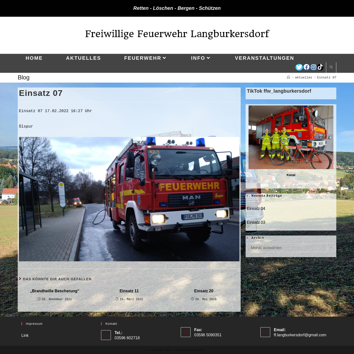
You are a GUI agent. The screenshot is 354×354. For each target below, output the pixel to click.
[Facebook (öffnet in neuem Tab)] (306, 67)
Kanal (291, 175)
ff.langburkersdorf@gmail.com (300, 335)
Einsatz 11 (129, 291)
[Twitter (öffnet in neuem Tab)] (299, 67)
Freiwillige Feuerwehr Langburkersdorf (177, 33)
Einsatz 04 (256, 208)
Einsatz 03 (256, 222)
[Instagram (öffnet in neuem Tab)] (313, 67)
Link (25, 335)
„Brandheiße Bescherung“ (54, 291)
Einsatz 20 (203, 291)
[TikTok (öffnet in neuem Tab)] (320, 67)
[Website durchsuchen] (331, 68)
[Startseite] (288, 77)
